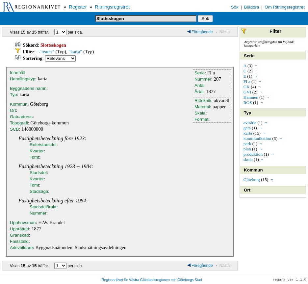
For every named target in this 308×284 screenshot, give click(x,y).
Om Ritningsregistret (284, 7)
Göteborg (252, 179)
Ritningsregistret (112, 7)
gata (247, 127)
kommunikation (257, 138)
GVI (247, 92)
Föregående (200, 32)
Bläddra (251, 7)
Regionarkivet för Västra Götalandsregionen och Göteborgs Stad (151, 280)
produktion (253, 154)
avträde (250, 122)
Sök (235, 7)
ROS (248, 102)
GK (247, 86)
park (247, 143)
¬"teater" (45, 51)
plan (247, 148)
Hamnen (251, 97)
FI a (247, 81)
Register (78, 7)
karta (248, 133)
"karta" (75, 51)
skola (248, 159)
